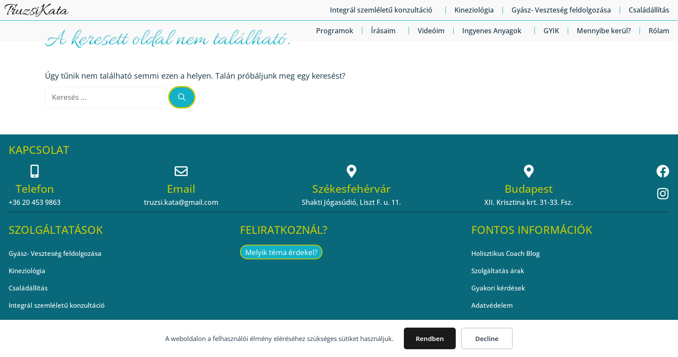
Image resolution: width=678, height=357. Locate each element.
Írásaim (385, 30)
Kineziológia (474, 10)
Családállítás (649, 10)
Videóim (431, 30)
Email (181, 188)
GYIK (551, 30)
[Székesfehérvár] (351, 171)
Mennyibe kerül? (604, 30)
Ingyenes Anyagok (494, 30)
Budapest (529, 188)
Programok (334, 30)
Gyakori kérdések (500, 288)
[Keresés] (181, 97)
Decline (487, 338)
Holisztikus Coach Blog (508, 253)
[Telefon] (34, 171)
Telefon (35, 188)
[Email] (181, 171)
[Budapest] (528, 171)
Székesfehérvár (351, 188)
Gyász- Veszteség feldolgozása (561, 10)
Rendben (430, 338)
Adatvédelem (492, 305)
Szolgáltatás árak (499, 270)
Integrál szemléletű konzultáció (383, 10)
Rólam (659, 30)
